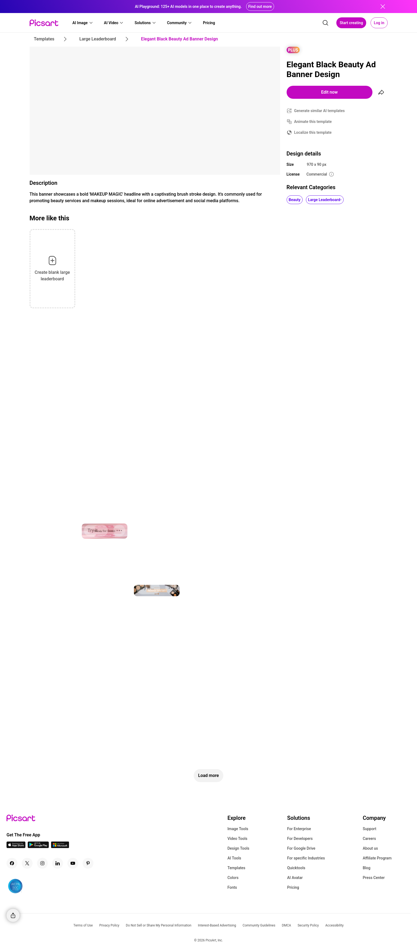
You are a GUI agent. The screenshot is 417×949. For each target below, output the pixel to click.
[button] (82, 22)
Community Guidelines (259, 925)
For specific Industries (306, 858)
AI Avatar (295, 877)
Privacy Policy (109, 925)
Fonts (232, 887)
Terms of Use (83, 925)
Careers (369, 838)
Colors (233, 877)
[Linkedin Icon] (57, 863)
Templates (236, 868)
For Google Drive (301, 848)
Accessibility (334, 925)
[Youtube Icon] (72, 863)
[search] (325, 22)
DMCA (286, 925)
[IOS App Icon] (16, 846)
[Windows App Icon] (60, 846)
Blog (366, 868)
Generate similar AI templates (319, 111)
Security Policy (308, 925)
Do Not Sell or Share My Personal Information (158, 925)
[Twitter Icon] (27, 863)
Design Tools (238, 848)
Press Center (374, 877)
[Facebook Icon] (12, 863)
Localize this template (313, 132)
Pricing (293, 887)
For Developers (300, 838)
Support (369, 829)
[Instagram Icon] (42, 863)
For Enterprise (299, 829)
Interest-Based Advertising (217, 925)
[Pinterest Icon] (88, 863)
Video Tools (237, 838)
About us (370, 848)
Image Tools (237, 829)
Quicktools (296, 868)
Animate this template (313, 121)
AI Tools (234, 858)
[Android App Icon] (38, 846)
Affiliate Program (377, 858)
